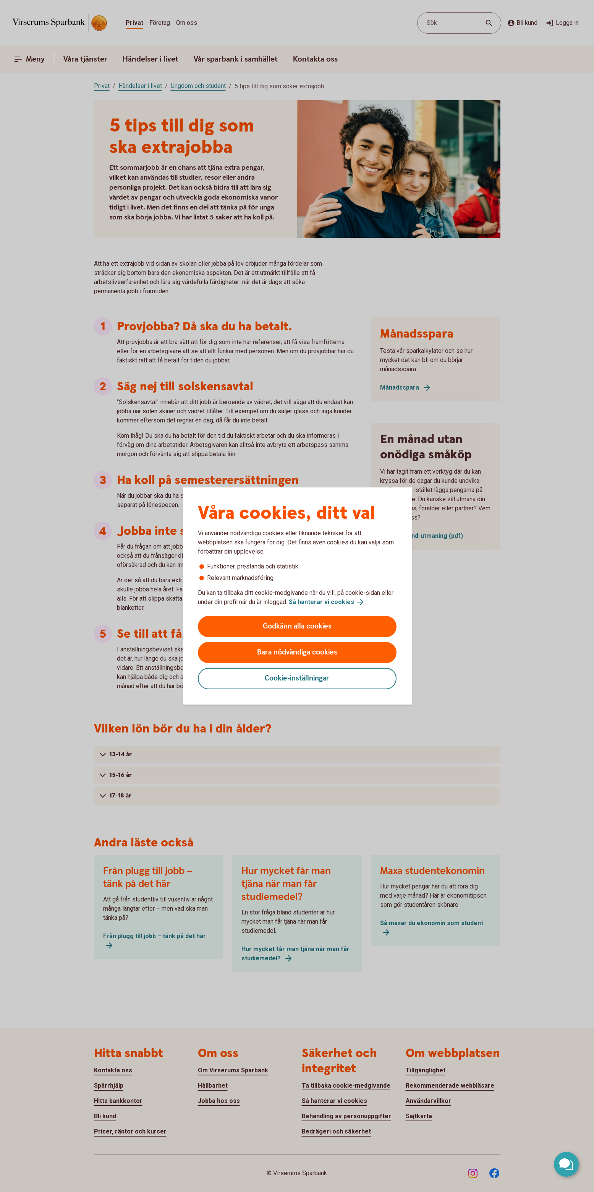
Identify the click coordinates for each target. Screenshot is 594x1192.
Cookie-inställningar (297, 678)
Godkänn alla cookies (297, 626)
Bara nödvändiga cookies (297, 652)
